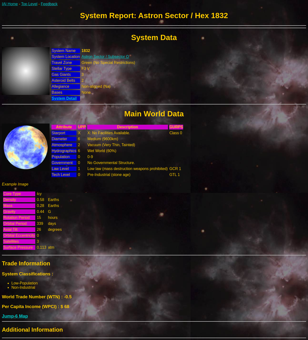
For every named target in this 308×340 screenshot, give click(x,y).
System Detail (64, 98)
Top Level (29, 4)
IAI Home (10, 4)
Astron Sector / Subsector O (105, 57)
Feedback (49, 4)
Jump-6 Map (15, 316)
